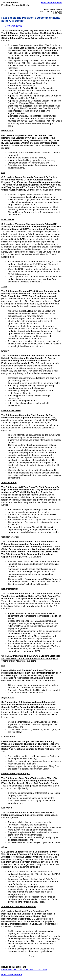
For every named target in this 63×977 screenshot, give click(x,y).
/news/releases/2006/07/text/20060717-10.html (24, 969)
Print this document (51, 2)
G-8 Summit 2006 (13, 26)
